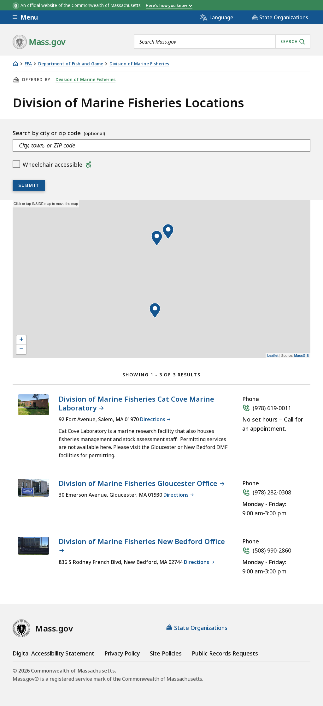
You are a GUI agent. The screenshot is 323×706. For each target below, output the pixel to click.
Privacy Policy (122, 653)
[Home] (15, 63)
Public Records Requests (225, 653)
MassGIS (301, 355)
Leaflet (272, 355)
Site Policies (166, 653)
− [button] (21, 349)
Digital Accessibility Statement (53, 653)
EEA (28, 64)
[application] (161, 279)
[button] (157, 238)
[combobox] (222, 41)
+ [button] (21, 340)
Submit (28, 185)
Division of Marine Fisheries (139, 64)
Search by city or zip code (47, 133)
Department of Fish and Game (70, 64)
